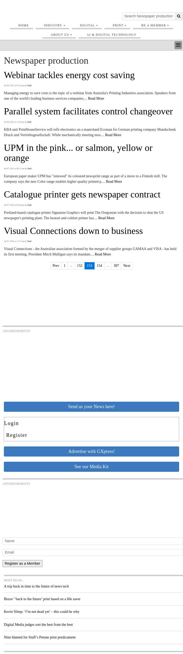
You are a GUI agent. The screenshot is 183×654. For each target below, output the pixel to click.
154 (99, 266)
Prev (56, 266)
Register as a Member (22, 563)
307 (116, 266)
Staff (30, 85)
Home (23, 25)
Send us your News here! (91, 406)
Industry (53, 25)
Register (16, 435)
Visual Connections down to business (73, 231)
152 (79, 266)
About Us (60, 34)
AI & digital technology (111, 34)
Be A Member (153, 25)
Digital (87, 25)
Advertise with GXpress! (91, 451)
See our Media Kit (91, 466)
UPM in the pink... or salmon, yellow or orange (78, 153)
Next (126, 266)
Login (11, 423)
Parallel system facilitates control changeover (88, 111)
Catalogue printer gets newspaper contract (82, 194)
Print (118, 25)
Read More (96, 98)
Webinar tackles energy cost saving (69, 75)
